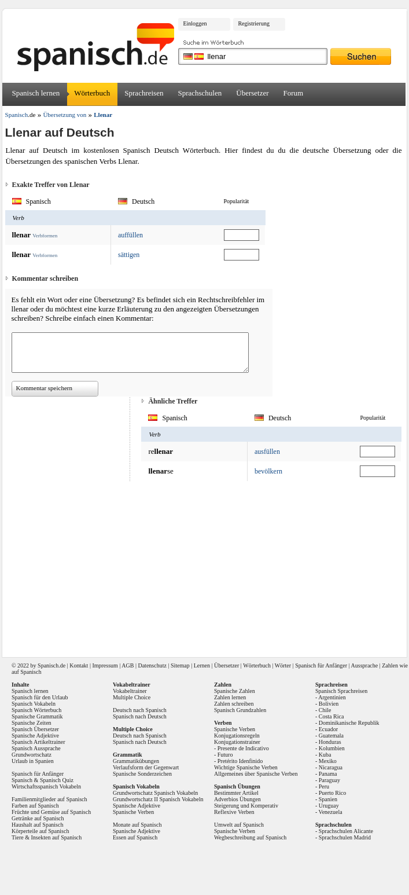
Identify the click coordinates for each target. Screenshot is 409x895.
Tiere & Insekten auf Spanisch (47, 837)
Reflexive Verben (234, 812)
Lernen (202, 665)
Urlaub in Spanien (33, 761)
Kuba (325, 754)
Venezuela (330, 812)
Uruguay (329, 805)
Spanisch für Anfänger (321, 665)
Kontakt (78, 665)
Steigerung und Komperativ (246, 805)
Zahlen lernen (230, 697)
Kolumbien (332, 748)
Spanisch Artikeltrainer (38, 742)
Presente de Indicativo (243, 748)
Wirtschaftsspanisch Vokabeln (46, 786)
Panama (328, 774)
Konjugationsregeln (237, 735)
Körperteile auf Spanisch (40, 831)
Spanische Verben (133, 812)
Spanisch (48, 665)
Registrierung (253, 23)
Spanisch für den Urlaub (40, 697)
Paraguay (329, 780)
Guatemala (331, 735)
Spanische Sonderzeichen (142, 774)
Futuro (225, 754)
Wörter (283, 665)
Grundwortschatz (31, 754)
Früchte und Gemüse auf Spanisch (51, 812)
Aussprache (364, 665)
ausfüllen (267, 452)
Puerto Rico (333, 793)
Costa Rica (331, 716)
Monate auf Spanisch (137, 824)
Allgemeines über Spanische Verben (256, 774)
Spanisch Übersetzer (35, 729)
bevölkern (268, 471)
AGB (127, 665)
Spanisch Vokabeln (34, 703)
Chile (325, 710)
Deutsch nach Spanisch (140, 710)
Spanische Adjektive (35, 735)
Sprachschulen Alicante (346, 831)
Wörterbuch (92, 93)
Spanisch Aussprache (36, 748)
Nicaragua (330, 767)
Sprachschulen (200, 93)
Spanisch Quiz (56, 780)
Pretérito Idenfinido (240, 761)
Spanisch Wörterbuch (36, 710)
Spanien (328, 799)
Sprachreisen (143, 93)
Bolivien (328, 703)
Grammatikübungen (136, 761)
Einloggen (195, 23)
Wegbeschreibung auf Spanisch (250, 837)
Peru (324, 786)
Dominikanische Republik (349, 723)
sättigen (128, 255)
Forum (293, 93)
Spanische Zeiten (31, 723)
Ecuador (328, 729)
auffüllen (130, 235)
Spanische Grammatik (37, 716)
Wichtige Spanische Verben (246, 767)
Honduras (330, 742)
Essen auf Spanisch (135, 837)
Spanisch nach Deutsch (140, 716)
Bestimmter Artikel (236, 793)
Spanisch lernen (36, 93)
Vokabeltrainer (130, 691)
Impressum (104, 665)
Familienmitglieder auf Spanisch (49, 799)
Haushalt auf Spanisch (37, 824)
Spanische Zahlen (234, 691)
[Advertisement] (206, 565)
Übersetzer (252, 93)
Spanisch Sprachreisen (341, 691)
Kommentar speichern (44, 387)
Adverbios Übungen (237, 799)
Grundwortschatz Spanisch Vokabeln (155, 793)
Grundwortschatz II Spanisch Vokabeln (158, 799)
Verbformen (44, 236)
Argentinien (332, 697)
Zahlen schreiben (234, 703)
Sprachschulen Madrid (345, 837)
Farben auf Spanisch (35, 805)
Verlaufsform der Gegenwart (146, 767)
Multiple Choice (131, 697)
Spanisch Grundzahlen (240, 710)
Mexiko (328, 761)
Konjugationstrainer (237, 742)
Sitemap (180, 665)
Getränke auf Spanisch (38, 818)
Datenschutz (152, 665)
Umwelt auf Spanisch (239, 824)
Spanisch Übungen (237, 786)
